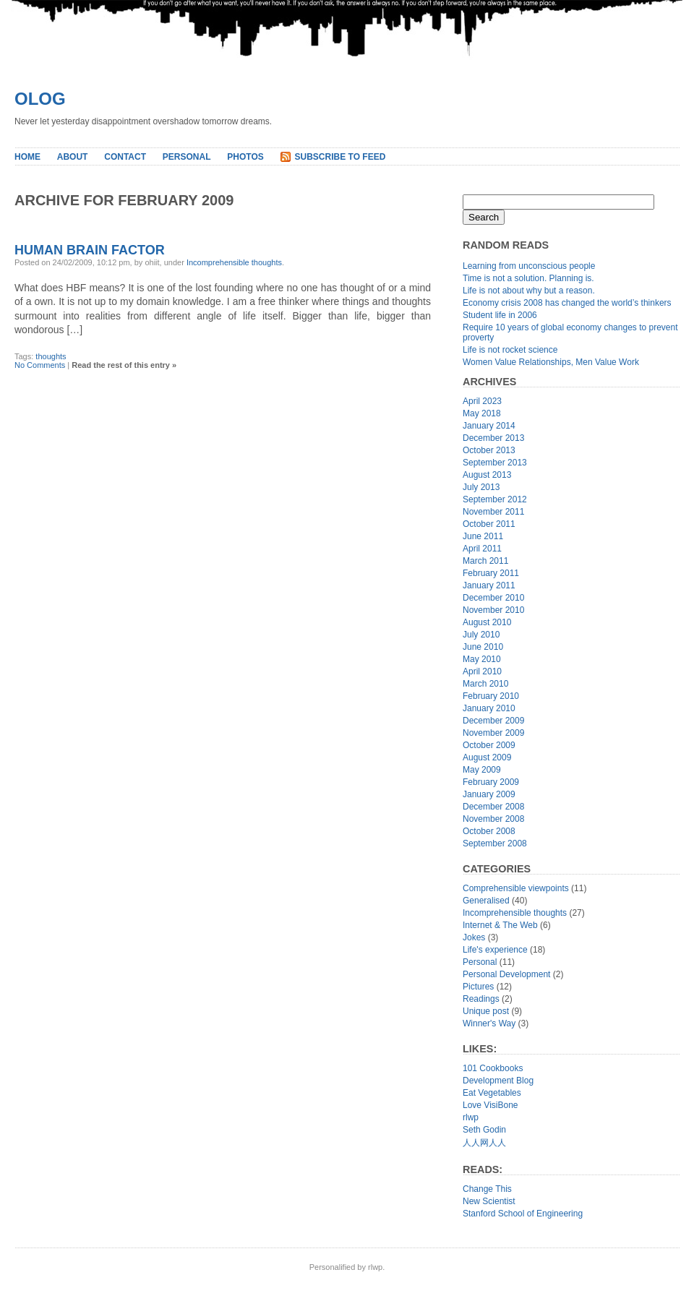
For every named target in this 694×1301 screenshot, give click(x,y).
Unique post (486, 1011)
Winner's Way (489, 1023)
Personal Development (506, 974)
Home (27, 157)
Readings (481, 999)
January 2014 (489, 426)
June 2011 (483, 536)
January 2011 (489, 585)
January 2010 (489, 708)
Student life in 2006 (500, 315)
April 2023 (482, 401)
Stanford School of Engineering (523, 1213)
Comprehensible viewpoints (516, 888)
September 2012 (495, 499)
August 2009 (487, 757)
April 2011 (482, 549)
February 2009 (491, 782)
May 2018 (482, 413)
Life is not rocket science (510, 350)
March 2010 (485, 684)
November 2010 (493, 610)
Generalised (486, 901)
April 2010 (482, 671)
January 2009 (489, 794)
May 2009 (482, 770)
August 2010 (487, 622)
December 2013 (493, 438)
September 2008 (495, 843)
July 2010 (481, 635)
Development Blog (498, 1080)
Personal (187, 157)
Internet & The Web (500, 925)
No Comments (39, 365)
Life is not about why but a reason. (529, 290)
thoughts (50, 356)
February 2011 (491, 573)
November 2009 (493, 733)
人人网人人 (484, 1143)
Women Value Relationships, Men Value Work (551, 362)
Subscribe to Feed (340, 157)
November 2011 (493, 512)
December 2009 (493, 721)
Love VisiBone (490, 1105)
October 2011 (489, 524)
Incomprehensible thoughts (234, 262)
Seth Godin (484, 1130)
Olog (40, 98)
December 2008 (493, 807)
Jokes (474, 937)
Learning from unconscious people (529, 266)
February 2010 (491, 696)
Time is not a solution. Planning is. (528, 278)
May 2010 (482, 659)
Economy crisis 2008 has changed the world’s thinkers (567, 303)
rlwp (471, 1117)
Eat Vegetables (492, 1093)
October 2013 (489, 450)
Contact (125, 157)
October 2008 (489, 831)
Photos (245, 157)
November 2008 (493, 819)
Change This (487, 1189)
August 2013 (487, 475)
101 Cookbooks (493, 1068)
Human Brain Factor (89, 250)
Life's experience (495, 950)
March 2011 (485, 561)
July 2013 (481, 487)
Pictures (478, 987)
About (72, 157)
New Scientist (489, 1201)
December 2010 (493, 598)
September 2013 (495, 463)
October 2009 (489, 745)
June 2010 (483, 647)
